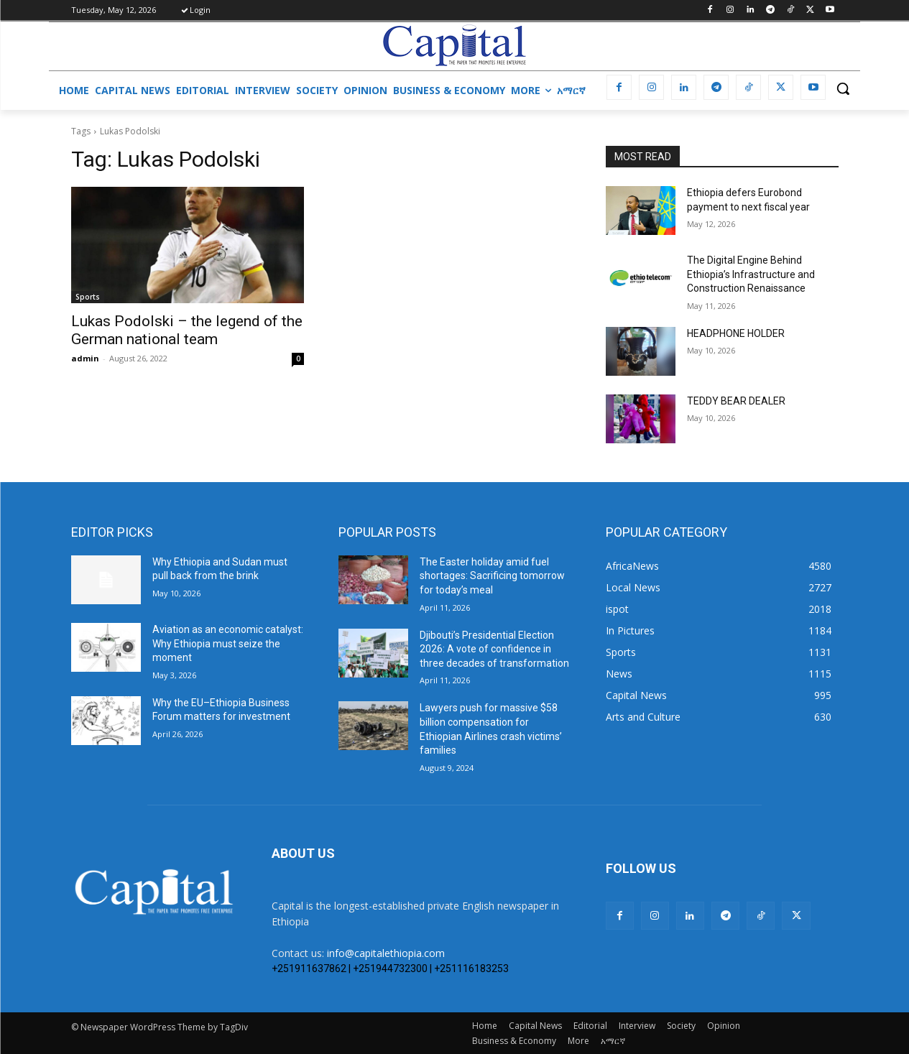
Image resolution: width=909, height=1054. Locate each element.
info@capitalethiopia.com (386, 953)
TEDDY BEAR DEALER (736, 401)
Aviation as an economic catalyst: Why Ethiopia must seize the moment (227, 643)
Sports (87, 297)
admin (85, 358)
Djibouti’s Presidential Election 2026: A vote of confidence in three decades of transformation (494, 649)
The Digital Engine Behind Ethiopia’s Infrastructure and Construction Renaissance (751, 274)
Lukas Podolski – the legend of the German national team (187, 330)
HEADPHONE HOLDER (736, 333)
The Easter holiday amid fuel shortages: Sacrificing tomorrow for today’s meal (492, 576)
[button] (843, 88)
